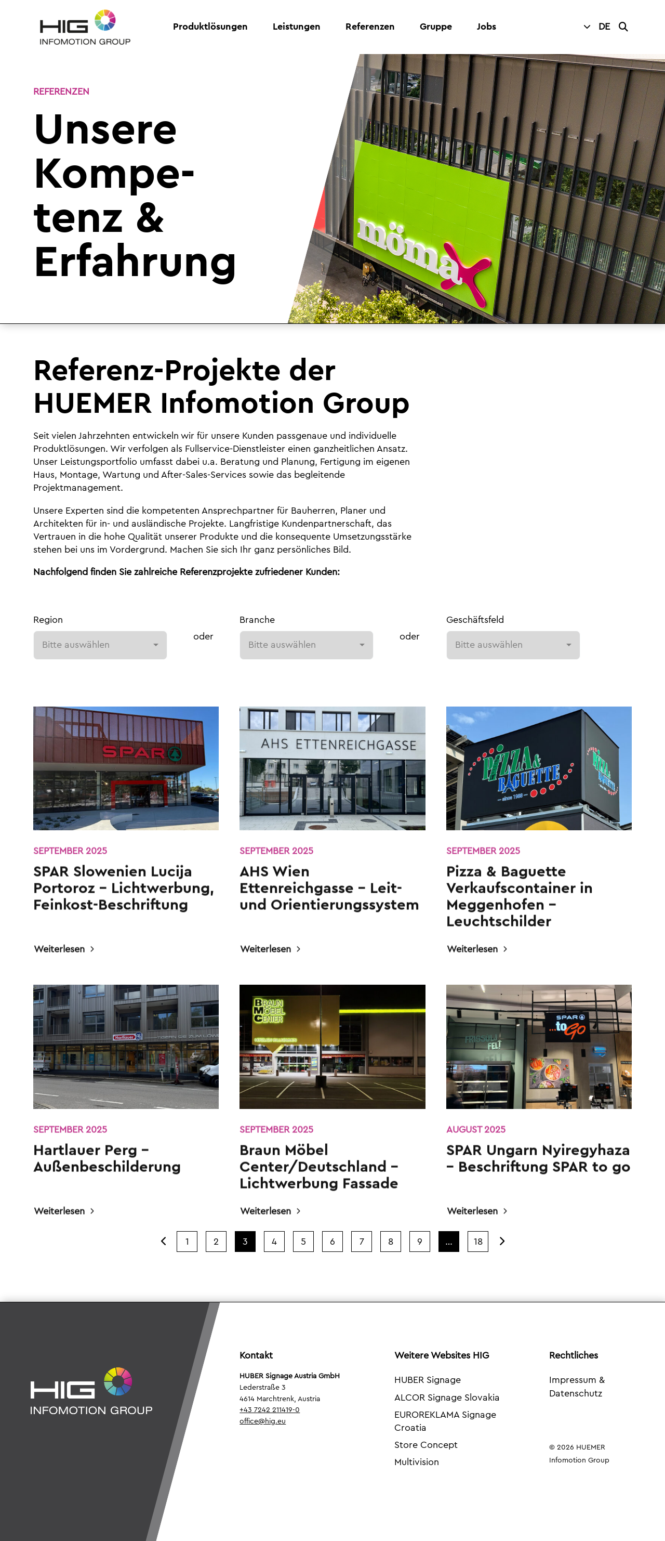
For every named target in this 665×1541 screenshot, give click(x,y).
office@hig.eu (263, 1421)
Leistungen (297, 26)
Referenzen (370, 26)
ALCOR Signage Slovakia (447, 1397)
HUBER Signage (427, 1380)
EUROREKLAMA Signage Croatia (445, 1421)
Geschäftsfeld (475, 619)
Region (48, 619)
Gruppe (436, 26)
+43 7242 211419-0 (270, 1410)
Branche (257, 619)
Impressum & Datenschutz (577, 1386)
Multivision (416, 1462)
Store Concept (426, 1444)
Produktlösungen (210, 26)
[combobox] (100, 645)
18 (478, 1241)
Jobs (486, 26)
